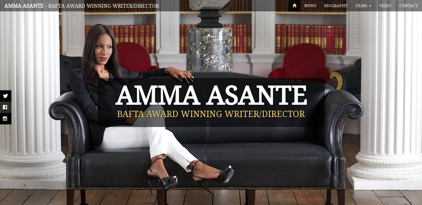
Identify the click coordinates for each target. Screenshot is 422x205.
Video (385, 5)
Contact (408, 5)
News (310, 5)
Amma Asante (23, 5)
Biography (336, 5)
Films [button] (363, 5)
